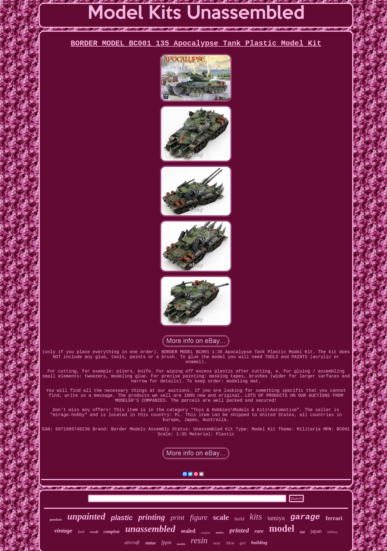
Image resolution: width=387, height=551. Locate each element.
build (239, 518)
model (281, 528)
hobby (220, 532)
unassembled (150, 529)
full (302, 532)
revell (94, 532)
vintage (63, 530)
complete (112, 531)
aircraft (132, 542)
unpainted (86, 516)
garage (305, 517)
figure (199, 517)
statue (150, 543)
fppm (167, 542)
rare (259, 531)
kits (256, 516)
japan (316, 531)
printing (151, 517)
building (259, 542)
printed (239, 530)
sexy (216, 543)
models (181, 543)
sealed (188, 531)
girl (243, 543)
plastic (122, 517)
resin (199, 540)
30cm (230, 543)
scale (221, 517)
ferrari (334, 518)
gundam (56, 519)
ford (81, 532)
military (332, 532)
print (177, 517)
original (205, 532)
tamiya (276, 518)
